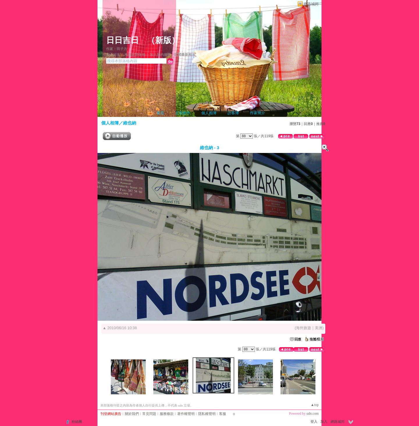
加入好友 (113, 55)
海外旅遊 (303, 328)
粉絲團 (77, 422)
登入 (313, 422)
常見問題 (149, 414)
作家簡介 (257, 113)
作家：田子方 (116, 49)
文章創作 (182, 113)
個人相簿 (208, 113)
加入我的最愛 (160, 55)
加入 (323, 422)
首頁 (160, 113)
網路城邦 (311, 4)
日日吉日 (122, 40)
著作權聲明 (186, 414)
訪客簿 (233, 113)
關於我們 (132, 414)
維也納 (129, 122)
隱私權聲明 (207, 414)
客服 (222, 414)
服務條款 (167, 414)
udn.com (312, 413)
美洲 (318, 328)
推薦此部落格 (135, 55)
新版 (163, 40)
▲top (315, 405)
